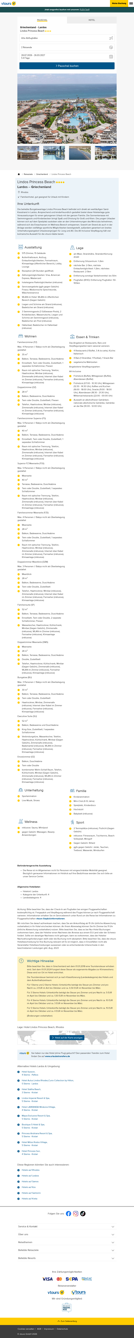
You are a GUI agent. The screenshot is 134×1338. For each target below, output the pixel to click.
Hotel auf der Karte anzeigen (67, 1037)
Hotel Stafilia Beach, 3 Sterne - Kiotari (31, 1091)
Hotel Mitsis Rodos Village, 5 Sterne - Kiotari (35, 1144)
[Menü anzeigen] (131, 3)
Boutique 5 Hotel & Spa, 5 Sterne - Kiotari (33, 1126)
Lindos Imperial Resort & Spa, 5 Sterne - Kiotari (36, 1099)
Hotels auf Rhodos (30, 1170)
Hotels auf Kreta (29, 1199)
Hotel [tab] (92, 20)
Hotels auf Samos (30, 1182)
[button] (67, 47)
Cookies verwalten (26, 1329)
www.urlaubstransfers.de (57, 1056)
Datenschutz (62, 1329)
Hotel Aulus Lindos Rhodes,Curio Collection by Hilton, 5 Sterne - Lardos (48, 1082)
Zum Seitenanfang (67, 1321)
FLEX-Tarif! (84, 10)
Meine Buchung (119, 3)
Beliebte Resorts (66, 1258)
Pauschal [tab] (42, 20)
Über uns (66, 1234)
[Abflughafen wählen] (67, 38)
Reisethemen (66, 1242)
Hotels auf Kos (29, 1187)
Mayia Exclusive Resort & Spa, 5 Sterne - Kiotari (36, 1117)
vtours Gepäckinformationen (50, 919)
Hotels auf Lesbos (30, 1176)
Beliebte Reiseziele (66, 1250)
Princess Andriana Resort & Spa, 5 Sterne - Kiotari (37, 1135)
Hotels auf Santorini (31, 1193)
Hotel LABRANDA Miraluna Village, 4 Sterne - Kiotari (39, 1108)
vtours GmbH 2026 (28, 1334)
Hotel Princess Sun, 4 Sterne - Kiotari (31, 1152)
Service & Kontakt (66, 1226)
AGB (39, 1329)
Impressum (49, 1329)
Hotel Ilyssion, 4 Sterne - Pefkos (30, 1073)
